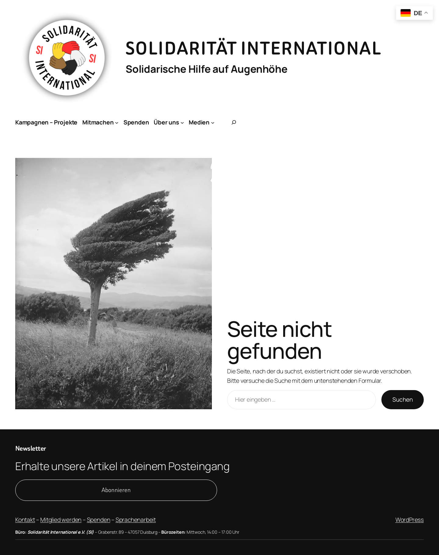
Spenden (98, 520)
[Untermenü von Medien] (213, 122)
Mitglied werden (60, 520)
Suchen (402, 399)
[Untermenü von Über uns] (182, 122)
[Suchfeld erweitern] (233, 122)
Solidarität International (253, 48)
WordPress (409, 520)
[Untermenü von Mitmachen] (117, 122)
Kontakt (25, 520)
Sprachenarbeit (136, 520)
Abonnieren (116, 490)
